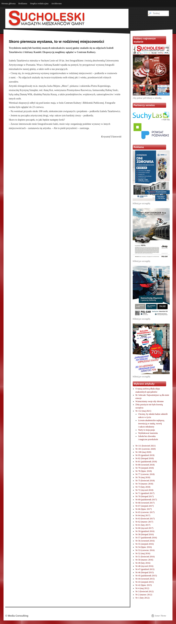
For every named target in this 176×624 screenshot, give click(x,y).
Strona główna (8, 3)
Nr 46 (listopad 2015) (145, 572)
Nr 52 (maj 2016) (143, 553)
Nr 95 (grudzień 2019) (145, 455)
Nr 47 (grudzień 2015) (145, 569)
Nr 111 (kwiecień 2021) (146, 446)
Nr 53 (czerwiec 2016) (145, 550)
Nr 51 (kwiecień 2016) (145, 556)
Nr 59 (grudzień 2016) (145, 531)
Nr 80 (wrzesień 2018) (145, 465)
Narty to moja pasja (146, 430)
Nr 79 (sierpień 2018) (145, 468)
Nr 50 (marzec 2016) (144, 560)
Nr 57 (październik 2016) (146, 537)
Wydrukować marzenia (148, 433)
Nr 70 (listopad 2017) (145, 496)
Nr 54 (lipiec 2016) (144, 547)
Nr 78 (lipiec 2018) (144, 471)
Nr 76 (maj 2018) (143, 477)
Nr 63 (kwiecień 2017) (145, 518)
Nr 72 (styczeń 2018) (144, 490)
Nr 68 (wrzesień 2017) (145, 503)
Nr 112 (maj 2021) (143, 411)
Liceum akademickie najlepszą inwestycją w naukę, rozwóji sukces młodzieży (151, 423)
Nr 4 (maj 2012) (142, 588)
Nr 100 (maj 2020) (143, 452)
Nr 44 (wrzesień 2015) (145, 579)
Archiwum (56, 3)
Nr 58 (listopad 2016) (145, 534)
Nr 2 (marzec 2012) (144, 594)
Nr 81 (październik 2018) (146, 461)
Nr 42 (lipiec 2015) (144, 585)
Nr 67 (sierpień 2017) (145, 506)
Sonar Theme (160, 615)
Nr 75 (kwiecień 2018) (145, 480)
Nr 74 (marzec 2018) (144, 484)
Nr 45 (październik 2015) (146, 575)
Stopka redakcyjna (39, 3)
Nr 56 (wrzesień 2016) (145, 541)
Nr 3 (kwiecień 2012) (145, 591)
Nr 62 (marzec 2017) (144, 522)
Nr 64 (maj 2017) (143, 515)
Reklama (22, 3)
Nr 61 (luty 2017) (143, 525)
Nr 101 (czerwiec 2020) (146, 449)
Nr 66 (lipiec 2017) (144, 509)
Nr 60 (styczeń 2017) (144, 528)
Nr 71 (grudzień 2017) (145, 493)
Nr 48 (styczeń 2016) (144, 566)
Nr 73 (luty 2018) (143, 487)
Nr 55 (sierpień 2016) (145, 544)
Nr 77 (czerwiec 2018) (145, 474)
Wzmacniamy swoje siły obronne (150, 401)
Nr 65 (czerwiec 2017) (145, 512)
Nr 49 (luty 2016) (143, 563)
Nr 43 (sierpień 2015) (145, 582)
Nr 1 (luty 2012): (143, 598)
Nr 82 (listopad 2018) (145, 458)
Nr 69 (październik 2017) (146, 499)
